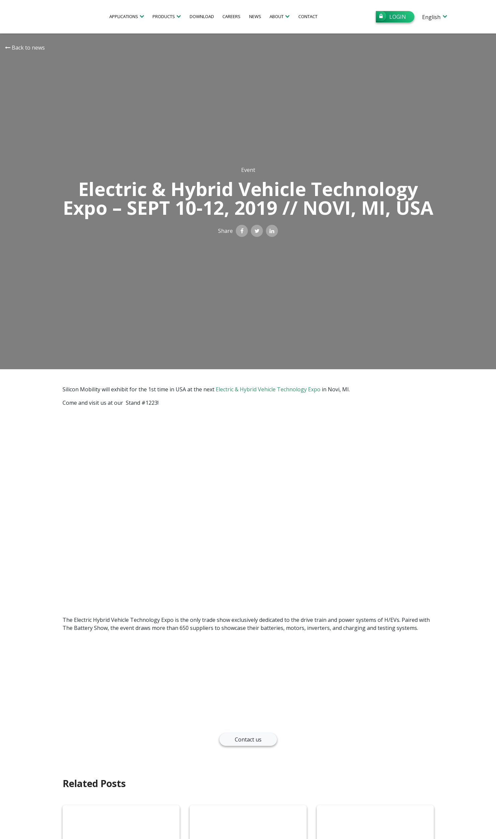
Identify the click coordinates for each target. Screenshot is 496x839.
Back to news (25, 47)
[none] (434, 16)
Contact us (248, 739)
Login (391, 16)
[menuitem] (434, 16)
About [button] (277, 16)
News (255, 16)
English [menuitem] (431, 17)
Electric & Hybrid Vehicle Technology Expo (268, 389)
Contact (307, 16)
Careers (231, 16)
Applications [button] (123, 16)
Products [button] (164, 16)
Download (202, 16)
